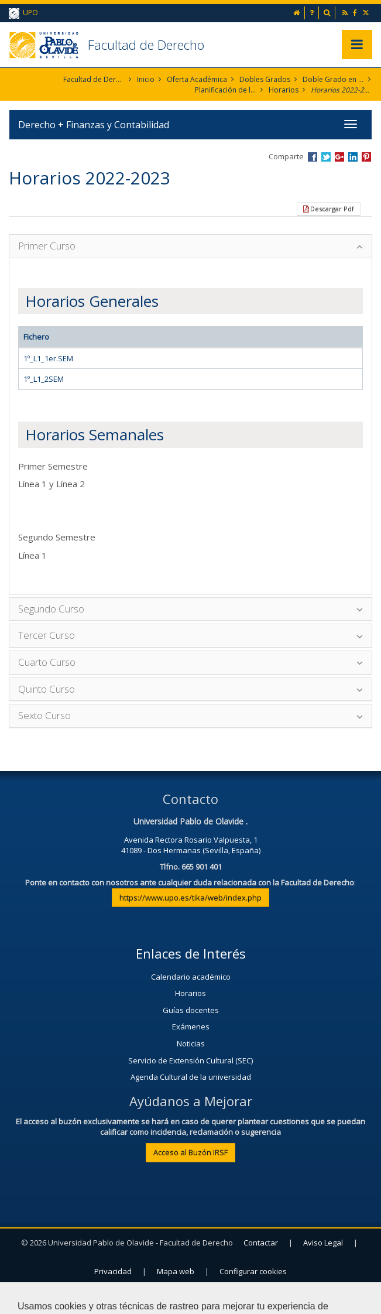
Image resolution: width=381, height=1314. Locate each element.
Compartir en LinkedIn (353, 157)
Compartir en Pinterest (366, 157)
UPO (23, 13)
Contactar (260, 1242)
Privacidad (113, 1271)
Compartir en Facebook (312, 157)
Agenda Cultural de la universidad (191, 1077)
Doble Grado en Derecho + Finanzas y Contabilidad (333, 79)
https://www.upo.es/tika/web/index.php (190, 897)
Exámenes (191, 1026)
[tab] (190, 246)
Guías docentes (191, 1010)
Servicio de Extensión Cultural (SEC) (190, 1060)
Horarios (283, 90)
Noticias (191, 1043)
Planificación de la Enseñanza (225, 90)
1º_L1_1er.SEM (48, 358)
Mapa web (175, 1271)
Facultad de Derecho (146, 44)
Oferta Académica (197, 79)
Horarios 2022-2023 (341, 90)
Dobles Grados (264, 79)
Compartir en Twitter (326, 157)
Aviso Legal (323, 1242)
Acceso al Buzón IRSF (190, 1152)
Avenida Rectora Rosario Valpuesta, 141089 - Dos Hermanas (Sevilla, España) (190, 845)
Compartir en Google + (339, 157)
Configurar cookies (253, 1271)
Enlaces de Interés (191, 953)
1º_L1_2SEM (43, 379)
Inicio (146, 79)
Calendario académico (191, 976)
